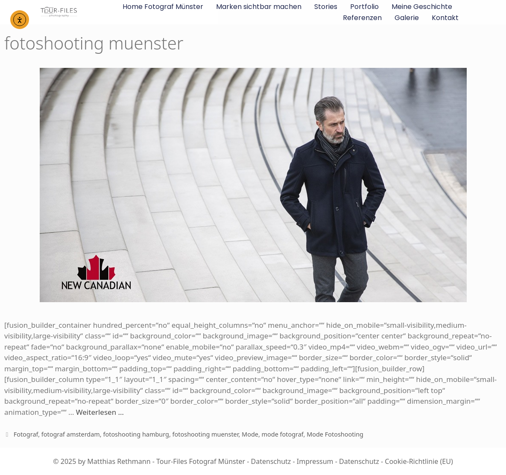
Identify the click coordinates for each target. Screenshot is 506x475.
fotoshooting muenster (206, 434)
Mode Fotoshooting (335, 434)
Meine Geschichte (422, 7)
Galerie (407, 18)
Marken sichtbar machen (258, 7)
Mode (250, 434)
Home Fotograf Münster (163, 7)
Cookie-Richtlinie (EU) (419, 461)
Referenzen (362, 18)
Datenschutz (271, 461)
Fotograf (26, 434)
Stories (325, 7)
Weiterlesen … (100, 412)
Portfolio (364, 7)
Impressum (315, 461)
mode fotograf (283, 434)
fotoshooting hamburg (136, 434)
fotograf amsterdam (70, 434)
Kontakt (445, 18)
